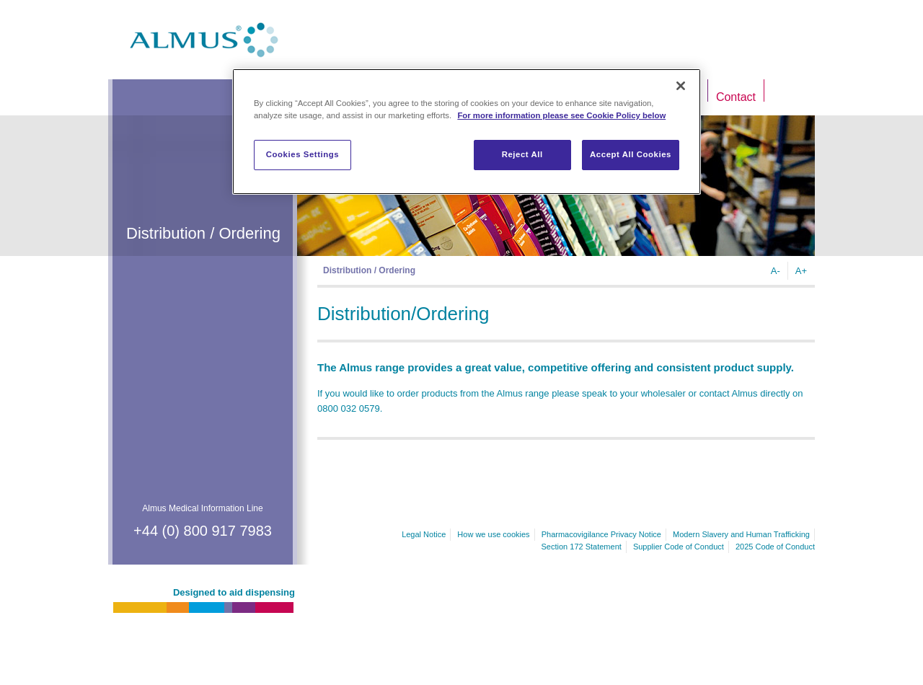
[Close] (681, 86)
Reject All (522, 154)
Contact (736, 97)
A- (775, 270)
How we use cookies (493, 534)
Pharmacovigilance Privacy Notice (601, 534)
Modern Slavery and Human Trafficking (741, 534)
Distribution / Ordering (369, 270)
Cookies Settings (302, 154)
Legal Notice (424, 534)
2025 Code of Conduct (775, 546)
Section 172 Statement (582, 546)
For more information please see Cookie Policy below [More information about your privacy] (561, 115)
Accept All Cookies (630, 154)
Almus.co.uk (204, 40)
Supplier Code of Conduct (678, 546)
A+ (801, 270)
